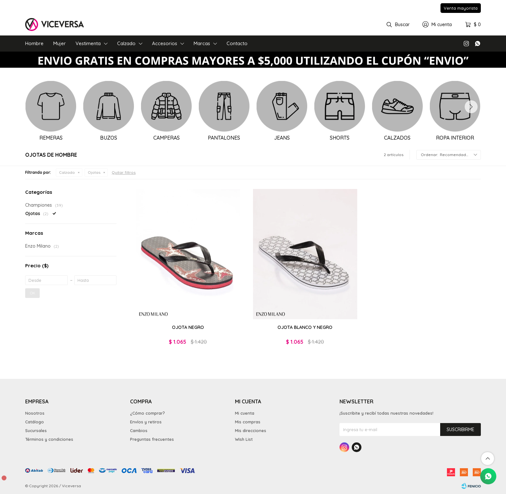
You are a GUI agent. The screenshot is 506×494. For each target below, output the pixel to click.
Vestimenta (88, 43)
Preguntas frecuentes (152, 439)
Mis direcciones (250, 430)
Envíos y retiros (146, 421)
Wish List (244, 439)
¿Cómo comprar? (147, 413)
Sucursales (36, 430)
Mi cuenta (244, 413)
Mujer (59, 43)
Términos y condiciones (49, 439)
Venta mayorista (461, 8)
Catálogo (34, 421)
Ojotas (94, 172)
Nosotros (35, 413)
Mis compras (247, 421)
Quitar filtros (124, 172)
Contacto (237, 43)
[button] (471, 107)
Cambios (138, 430)
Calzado (126, 43)
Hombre (34, 43)
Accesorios (164, 43)
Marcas (202, 43)
